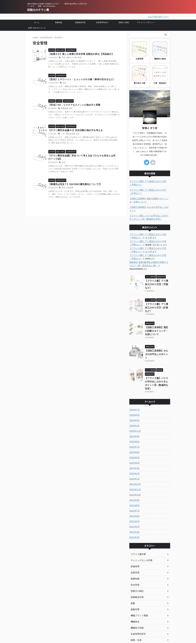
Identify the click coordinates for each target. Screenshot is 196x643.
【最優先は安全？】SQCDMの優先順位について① (73, 185)
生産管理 (69, 189)
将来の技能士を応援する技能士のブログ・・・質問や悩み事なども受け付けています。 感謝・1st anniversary (46, 627)
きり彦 (139, 233)
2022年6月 (133, 424)
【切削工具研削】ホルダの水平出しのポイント (149, 206)
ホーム (36, 22)
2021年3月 (133, 503)
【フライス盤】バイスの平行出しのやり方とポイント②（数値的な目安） (149, 213)
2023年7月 (133, 381)
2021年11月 (134, 461)
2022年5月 (133, 429)
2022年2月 (133, 445)
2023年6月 (133, 386)
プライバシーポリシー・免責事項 (84, 626)
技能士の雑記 (124, 22)
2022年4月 (133, 434)
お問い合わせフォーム (37, 27)
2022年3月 (133, 440)
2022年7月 (133, 418)
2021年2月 (133, 509)
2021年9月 (133, 472)
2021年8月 (133, 477)
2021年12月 (134, 456)
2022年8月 (133, 413)
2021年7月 (133, 482)
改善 (78, 57)
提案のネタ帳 (71, 57)
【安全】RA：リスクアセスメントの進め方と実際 (72, 105)
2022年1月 (133, 450)
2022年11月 (134, 402)
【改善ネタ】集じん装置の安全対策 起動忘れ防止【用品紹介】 (79, 54)
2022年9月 (133, 408)
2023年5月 (133, 392)
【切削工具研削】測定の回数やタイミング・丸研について (149, 199)
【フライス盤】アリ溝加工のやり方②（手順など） (149, 182)
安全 (63, 57)
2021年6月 (133, 487)
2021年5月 (133, 493)
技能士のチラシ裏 (38, 9)
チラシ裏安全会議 (67, 134)
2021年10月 (134, 466)
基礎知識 (58, 22)
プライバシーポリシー (145, 22)
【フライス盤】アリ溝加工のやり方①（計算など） (149, 190)
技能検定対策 (80, 22)
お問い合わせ (75, 630)
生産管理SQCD (102, 22)
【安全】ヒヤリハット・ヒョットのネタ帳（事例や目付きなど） (79, 79)
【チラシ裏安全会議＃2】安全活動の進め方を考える (74, 131)
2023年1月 (133, 397)
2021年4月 (133, 498)
